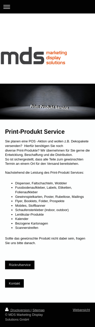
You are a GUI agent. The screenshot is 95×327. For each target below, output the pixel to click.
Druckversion (18, 310)
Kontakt (14, 283)
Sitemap (38, 310)
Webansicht (81, 310)
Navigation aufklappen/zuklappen (47, 6)
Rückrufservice (20, 265)
